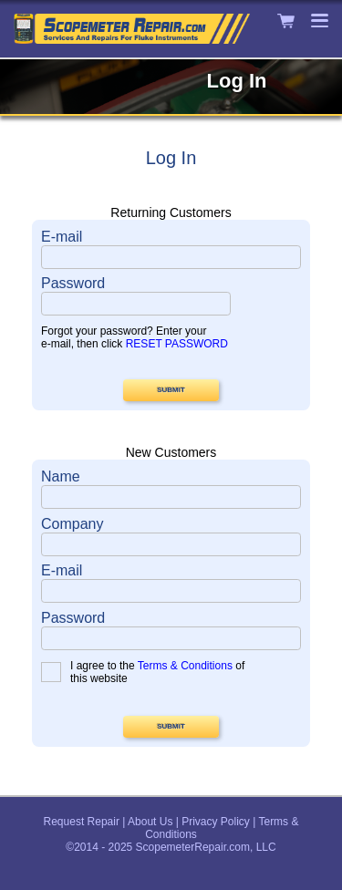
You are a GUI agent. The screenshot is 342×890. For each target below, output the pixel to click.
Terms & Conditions (185, 665)
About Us (150, 821)
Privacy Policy (215, 821)
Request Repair (81, 821)
